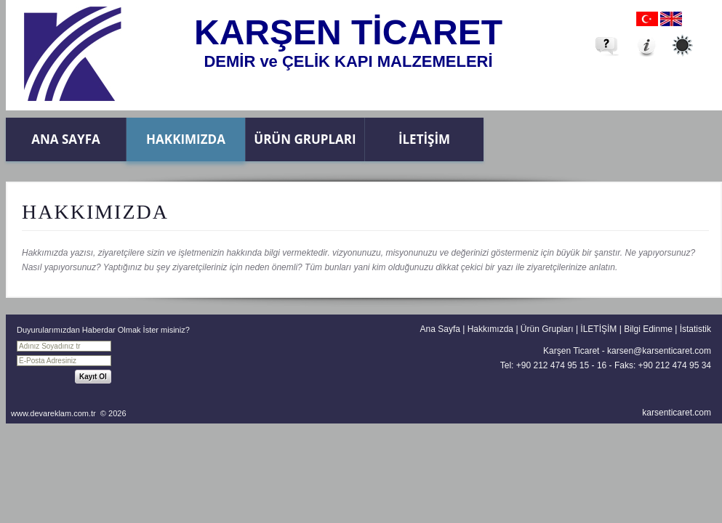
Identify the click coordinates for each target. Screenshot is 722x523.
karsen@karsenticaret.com (659, 351)
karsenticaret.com (676, 413)
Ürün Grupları (305, 139)
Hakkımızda (185, 139)
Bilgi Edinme (648, 329)
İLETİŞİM (424, 139)
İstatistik (695, 329)
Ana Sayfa (65, 139)
